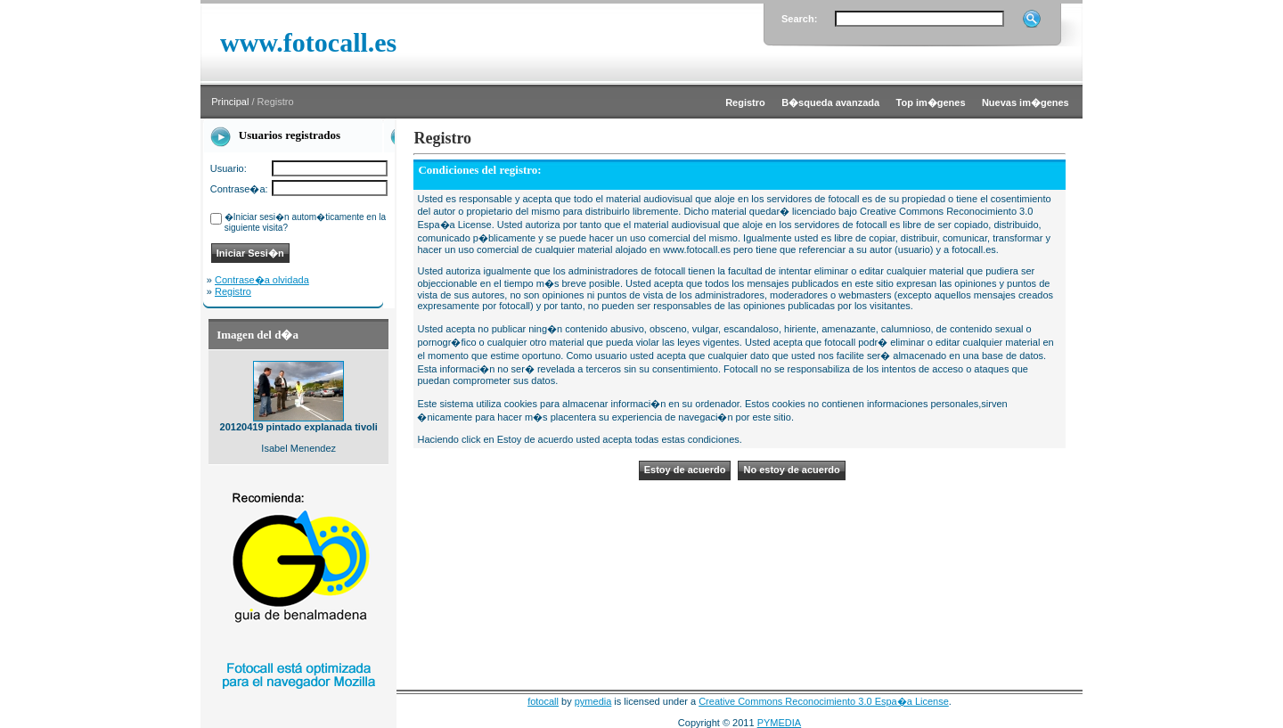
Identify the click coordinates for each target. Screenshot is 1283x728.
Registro (233, 291)
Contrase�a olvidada (262, 279)
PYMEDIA (779, 722)
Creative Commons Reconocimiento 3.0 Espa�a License (824, 701)
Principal (230, 101)
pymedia (593, 701)
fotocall (543, 701)
